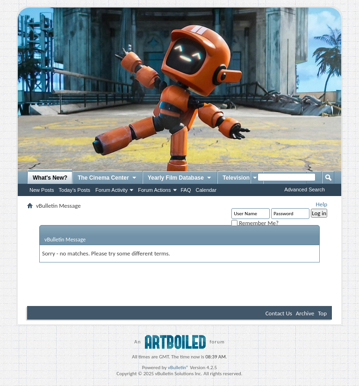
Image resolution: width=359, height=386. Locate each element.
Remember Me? (255, 222)
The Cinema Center (107, 178)
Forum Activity (111, 190)
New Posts (41, 190)
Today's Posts (75, 190)
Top (322, 313)
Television (240, 178)
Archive (305, 313)
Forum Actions (154, 190)
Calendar (206, 190)
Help (321, 204)
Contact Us (279, 313)
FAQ (186, 190)
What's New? (50, 178)
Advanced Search (304, 189)
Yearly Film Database (180, 178)
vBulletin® (178, 367)
